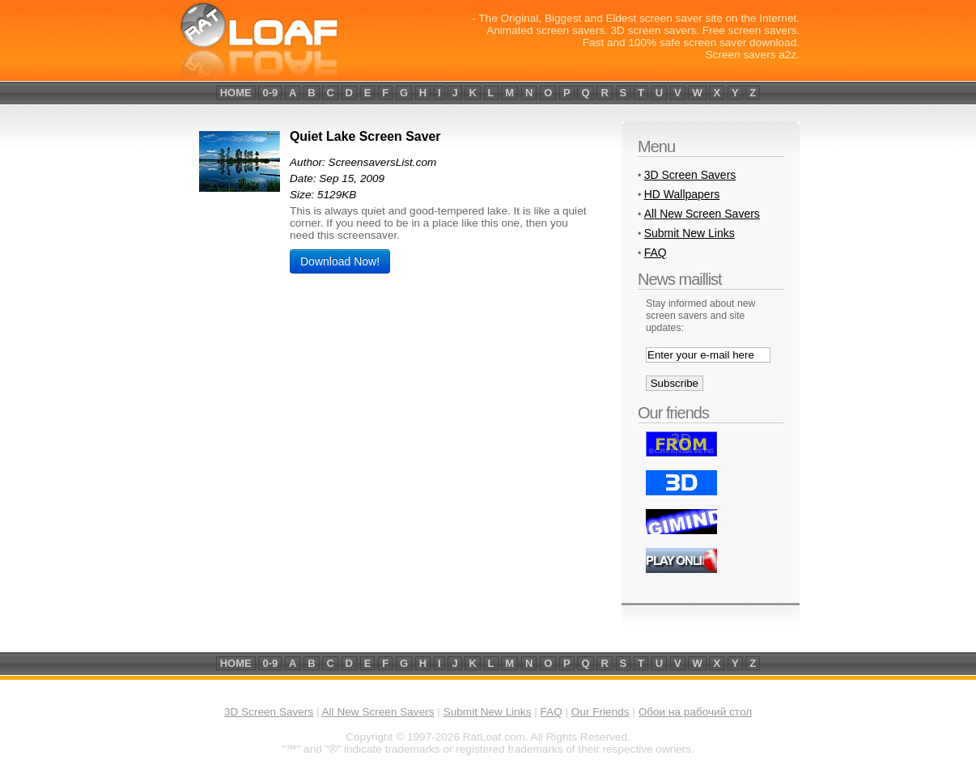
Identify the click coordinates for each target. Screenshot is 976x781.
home (236, 93)
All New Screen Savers (702, 213)
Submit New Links (689, 233)
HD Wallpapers (682, 194)
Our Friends (600, 712)
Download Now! (340, 261)
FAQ (655, 252)
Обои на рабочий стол (695, 712)
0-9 (270, 93)
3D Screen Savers (690, 174)
